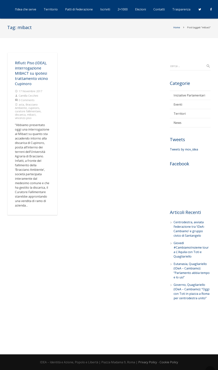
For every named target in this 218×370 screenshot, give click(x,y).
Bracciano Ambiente (26, 108)
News (177, 125)
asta (21, 106)
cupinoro (33, 110)
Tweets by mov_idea (184, 151)
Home (176, 29)
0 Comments (27, 102)
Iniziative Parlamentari (189, 97)
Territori (180, 116)
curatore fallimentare (28, 113)
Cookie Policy (169, 362)
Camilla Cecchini (28, 97)
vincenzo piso (23, 120)
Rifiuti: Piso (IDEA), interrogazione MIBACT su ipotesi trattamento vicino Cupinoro (31, 75)
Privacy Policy (147, 362)
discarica (20, 116)
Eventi (178, 106)
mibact (31, 116)
